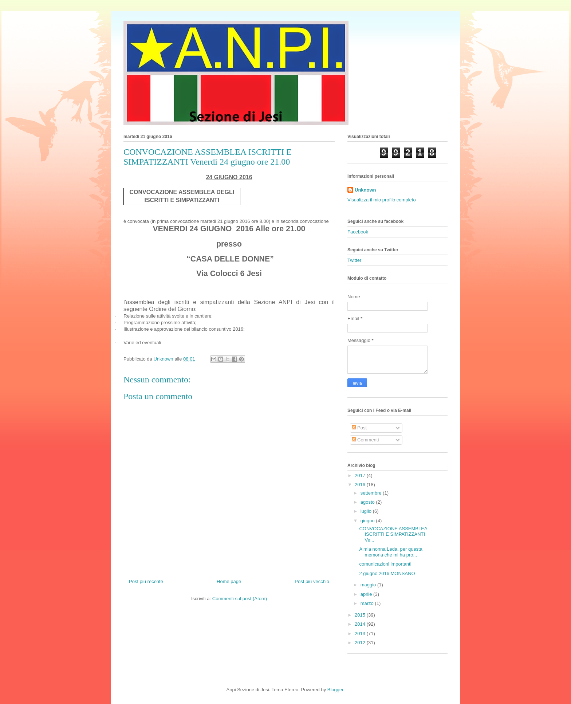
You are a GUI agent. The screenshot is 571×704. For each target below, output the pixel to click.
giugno (368, 520)
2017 (361, 475)
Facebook (357, 232)
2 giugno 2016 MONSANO (387, 573)
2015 (361, 615)
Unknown (365, 190)
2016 (361, 484)
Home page (229, 581)
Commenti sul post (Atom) (239, 598)
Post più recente (146, 581)
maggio (369, 584)
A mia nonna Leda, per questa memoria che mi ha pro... (390, 552)
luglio (367, 511)
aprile (367, 594)
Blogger (335, 689)
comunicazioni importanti (385, 564)
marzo (368, 603)
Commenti (365, 440)
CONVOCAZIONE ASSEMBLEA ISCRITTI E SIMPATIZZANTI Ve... (393, 534)
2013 (361, 633)
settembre (372, 493)
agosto (368, 502)
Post (359, 427)
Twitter (354, 260)
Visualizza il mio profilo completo (381, 199)
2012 (361, 642)
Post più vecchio (312, 581)
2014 (361, 624)
